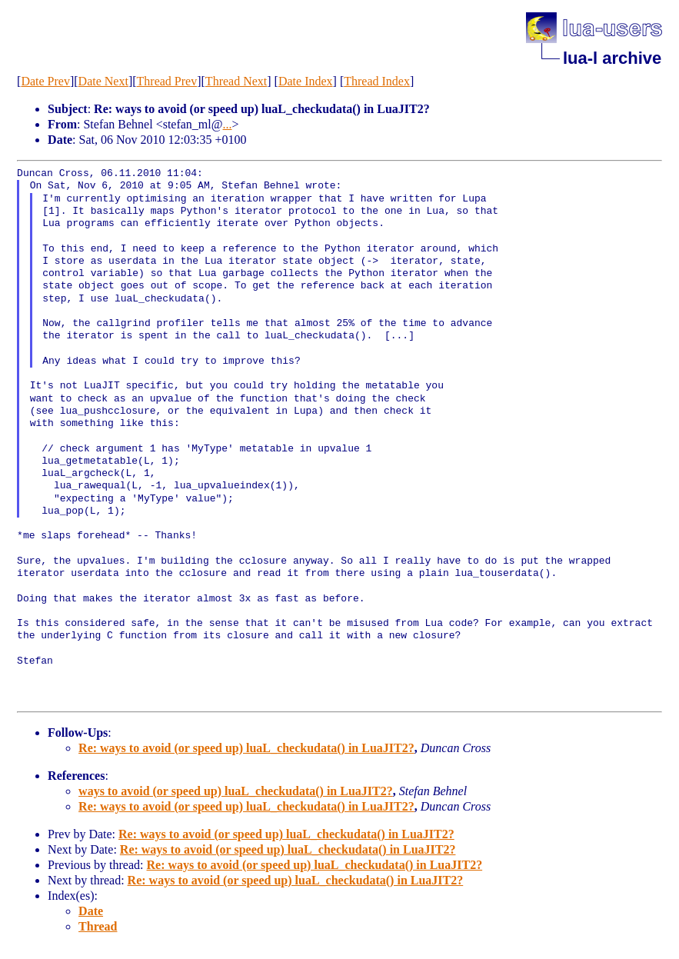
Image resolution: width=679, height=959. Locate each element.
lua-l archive (612, 58)
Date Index (305, 81)
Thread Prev (167, 81)
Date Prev (45, 81)
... (227, 124)
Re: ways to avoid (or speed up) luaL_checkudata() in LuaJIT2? (246, 747)
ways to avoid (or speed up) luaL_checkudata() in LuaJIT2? (235, 791)
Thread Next (236, 81)
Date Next (103, 81)
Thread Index (377, 81)
